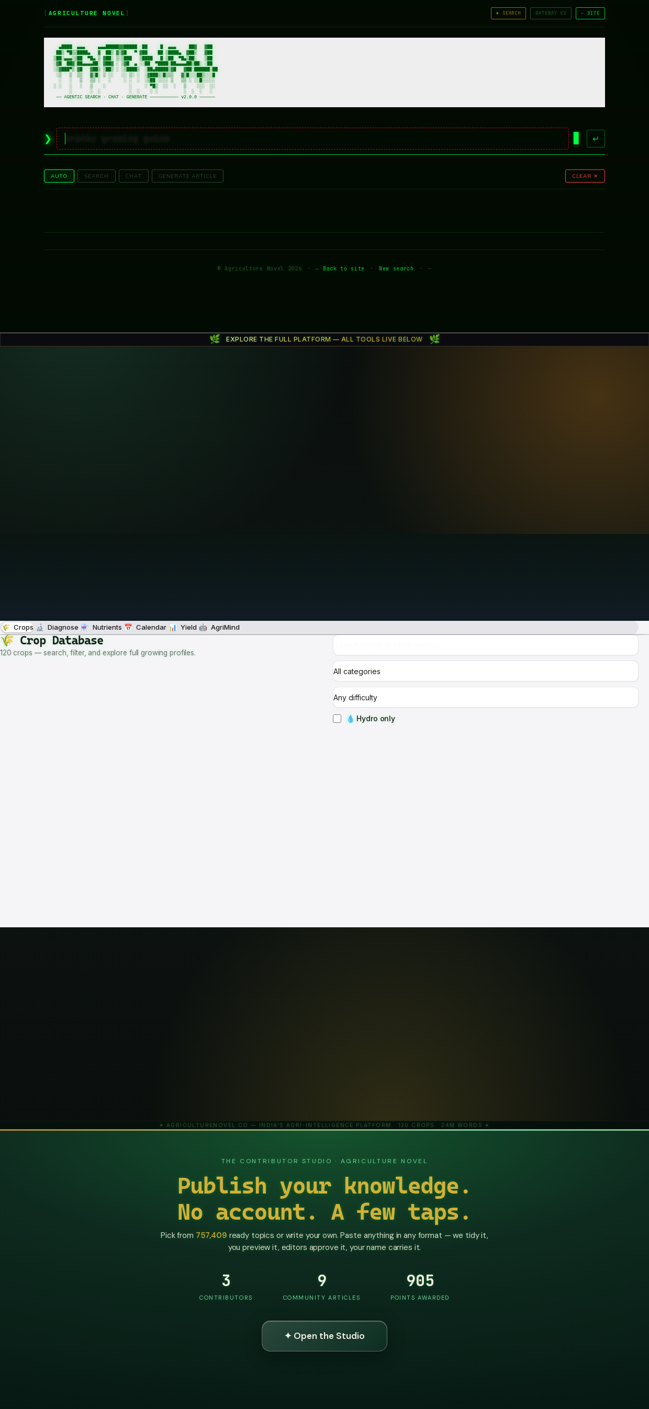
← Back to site (340, 268)
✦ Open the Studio (324, 1336)
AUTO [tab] (59, 176)
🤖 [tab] (219, 627)
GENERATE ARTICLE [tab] (188, 176)
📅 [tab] (145, 627)
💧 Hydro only (364, 718)
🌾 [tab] (17, 627)
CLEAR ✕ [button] (585, 176)
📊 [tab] (183, 627)
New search (396, 268)
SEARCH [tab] (96, 176)
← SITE (590, 13)
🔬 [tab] (57, 627)
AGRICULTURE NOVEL (87, 13)
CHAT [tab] (134, 176)
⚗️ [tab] (101, 627)
